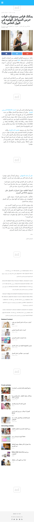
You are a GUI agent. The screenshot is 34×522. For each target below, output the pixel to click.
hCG (19, 60)
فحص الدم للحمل (14, 130)
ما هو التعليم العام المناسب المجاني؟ (21, 388)
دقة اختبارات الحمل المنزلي (19, 338)
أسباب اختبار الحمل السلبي (19, 330)
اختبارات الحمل (4, 12)
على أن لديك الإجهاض (26, 175)
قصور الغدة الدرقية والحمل (19, 403)
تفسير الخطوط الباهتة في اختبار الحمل (22, 345)
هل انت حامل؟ (12, 12)
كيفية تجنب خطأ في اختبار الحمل (20, 353)
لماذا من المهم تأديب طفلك (19, 460)
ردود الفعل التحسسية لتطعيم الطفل (21, 428)
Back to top (17, 513)
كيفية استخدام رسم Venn (18, 436)
